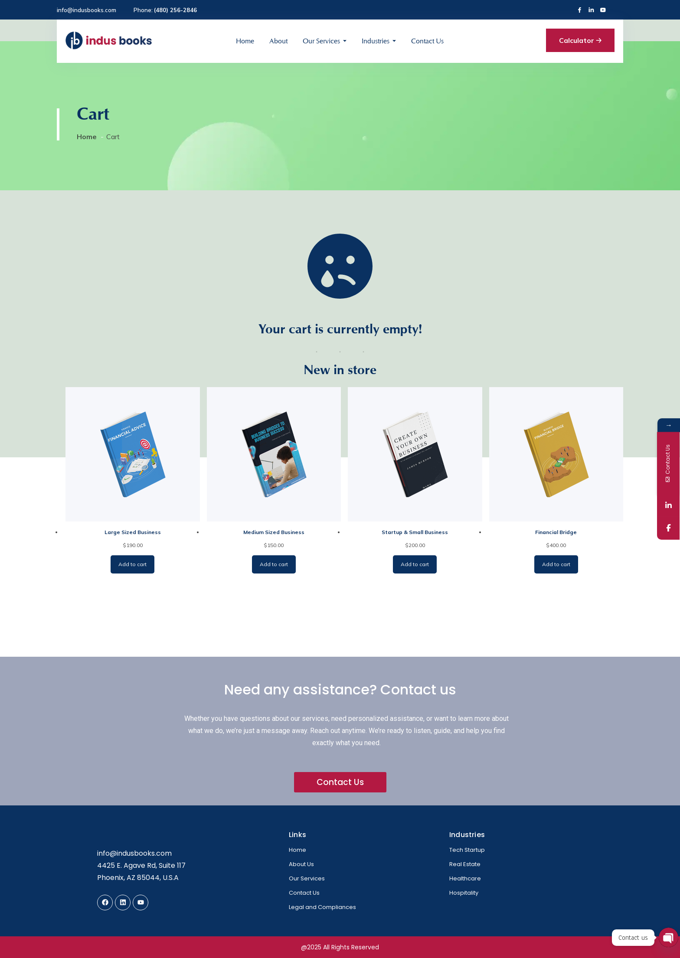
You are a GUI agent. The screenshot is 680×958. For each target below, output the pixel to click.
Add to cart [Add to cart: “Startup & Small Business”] (415, 564)
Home (245, 41)
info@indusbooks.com (86, 10)
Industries (375, 41)
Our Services (321, 41)
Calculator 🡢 (580, 40)
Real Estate (465, 864)
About (278, 41)
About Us (301, 864)
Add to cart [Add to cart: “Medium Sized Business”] (274, 564)
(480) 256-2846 (175, 10)
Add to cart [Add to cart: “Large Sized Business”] (132, 564)
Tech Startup (467, 850)
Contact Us (427, 41)
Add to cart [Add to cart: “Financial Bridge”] (556, 564)
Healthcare (465, 878)
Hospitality (463, 893)
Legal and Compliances (322, 907)
